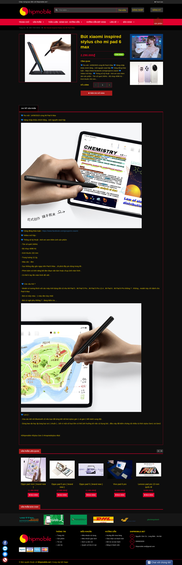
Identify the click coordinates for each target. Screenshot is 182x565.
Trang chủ (24, 22)
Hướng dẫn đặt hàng (96, 22)
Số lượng (85, 85)
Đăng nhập (137, 10)
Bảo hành (129, 22)
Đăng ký (157, 10)
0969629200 (140, 541)
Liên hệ (114, 22)
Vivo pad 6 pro (120, 484)
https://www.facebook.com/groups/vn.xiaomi (60, 231)
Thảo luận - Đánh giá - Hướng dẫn (65, 22)
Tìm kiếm (122, 10)
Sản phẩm (38, 22)
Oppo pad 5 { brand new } (91, 484)
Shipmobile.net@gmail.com (145, 546)
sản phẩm (158, 23)
